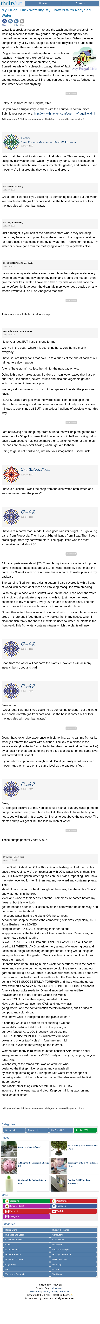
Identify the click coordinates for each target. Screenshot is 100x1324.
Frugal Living (34, 1130)
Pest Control (60, 1201)
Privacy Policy (50, 1291)
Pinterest (11, 1211)
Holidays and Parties (62, 1254)
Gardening (12, 1201)
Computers (57, 1235)
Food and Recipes (61, 1249)
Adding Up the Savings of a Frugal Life (33, 1164)
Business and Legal (14, 1235)
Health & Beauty (13, 1254)
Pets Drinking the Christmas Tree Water (83, 1147)
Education (57, 1244)
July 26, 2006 (82, 1130)
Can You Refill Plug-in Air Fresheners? (79, 1182)
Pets (7, 1269)
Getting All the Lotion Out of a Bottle (32, 1182)
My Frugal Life (58, 1130)
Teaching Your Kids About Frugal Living (83, 1164)
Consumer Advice (13, 1239)
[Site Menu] (43, 3)
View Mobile (58, 1288)
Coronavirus (58, 1239)
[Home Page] (12, 1)
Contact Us (64, 1291)
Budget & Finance (60, 1230)
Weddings (57, 1274)
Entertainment (12, 1249)
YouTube (58, 1211)
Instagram (12, 1216)
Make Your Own (59, 1259)
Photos (55, 1269)
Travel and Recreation (15, 1274)
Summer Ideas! (14, 1206)
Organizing (10, 1264)
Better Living (11, 1130)
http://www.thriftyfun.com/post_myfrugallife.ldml (64, 113)
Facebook (59, 1206)
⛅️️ (71, 1295)
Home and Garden (14, 1259)
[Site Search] (80, 3)
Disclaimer (35, 1291)
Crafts (8, 1244)
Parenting (56, 1264)
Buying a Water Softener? (29, 1147)
